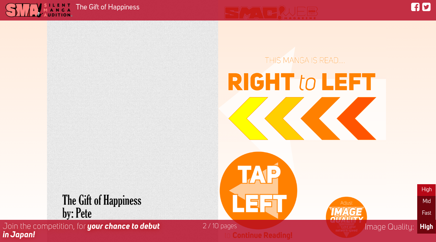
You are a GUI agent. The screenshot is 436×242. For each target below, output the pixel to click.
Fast (426, 213)
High (427, 190)
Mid (427, 201)
